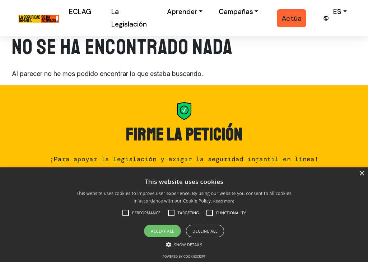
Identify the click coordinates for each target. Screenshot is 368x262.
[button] (146, 213)
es (337, 11)
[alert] (184, 214)
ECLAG (80, 11)
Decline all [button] (205, 231)
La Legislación (129, 18)
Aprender (182, 11)
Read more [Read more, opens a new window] (223, 201)
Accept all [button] (162, 231)
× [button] (361, 173)
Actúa (291, 18)
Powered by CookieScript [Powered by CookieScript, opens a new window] (183, 256)
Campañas (236, 11)
